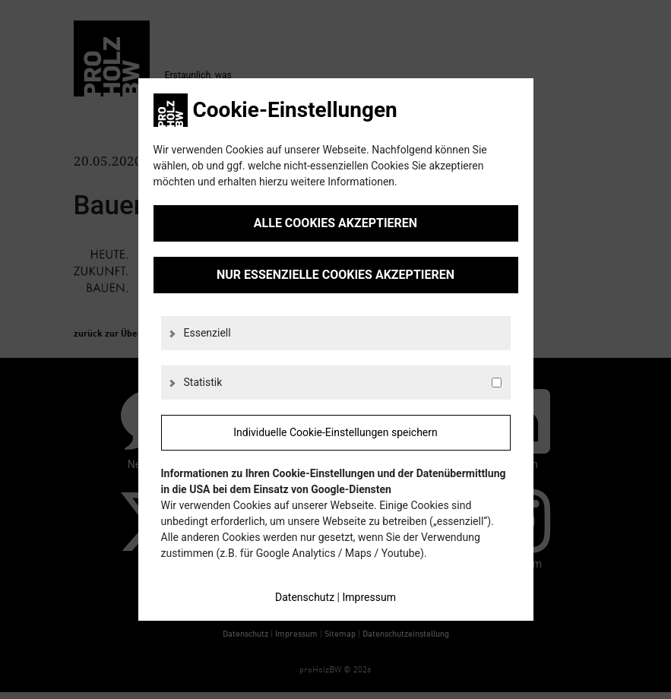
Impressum (368, 597)
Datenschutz (304, 597)
